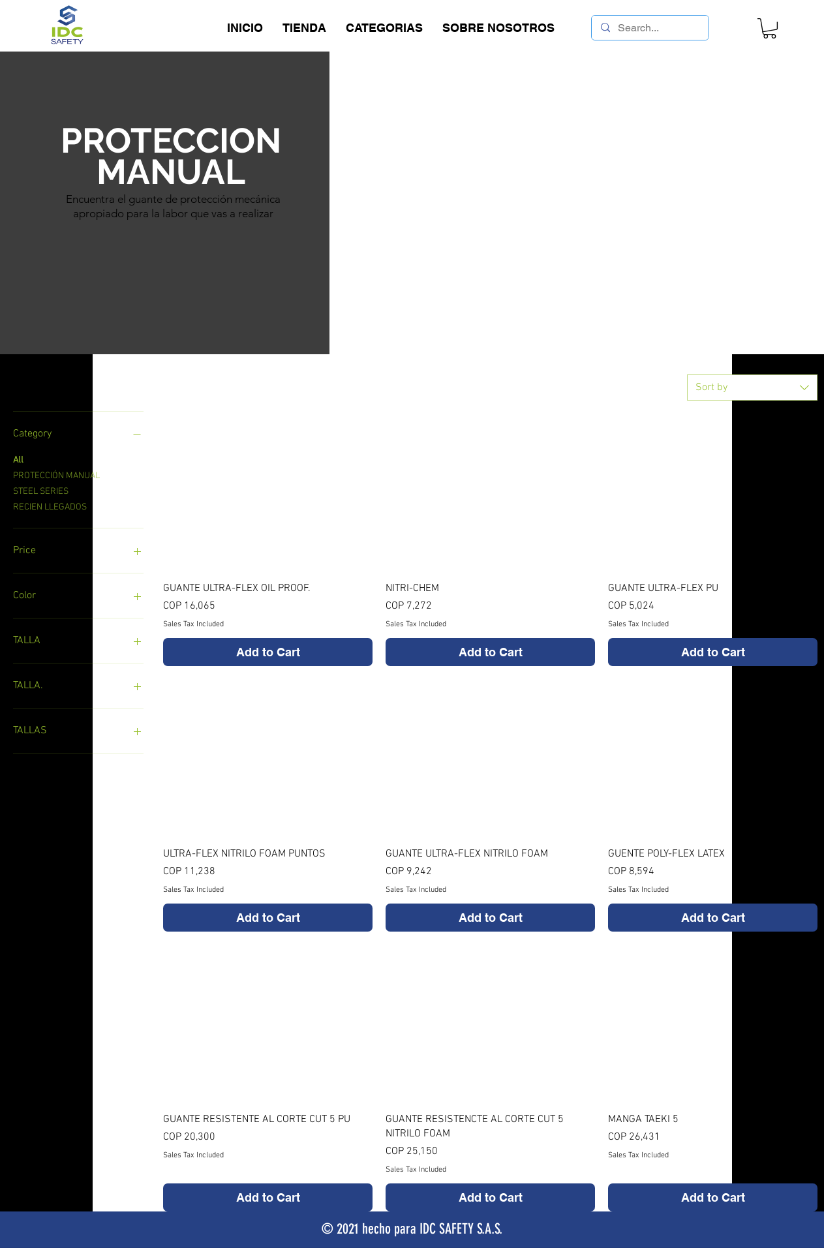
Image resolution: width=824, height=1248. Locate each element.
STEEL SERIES (41, 490)
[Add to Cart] (268, 652)
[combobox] (752, 387)
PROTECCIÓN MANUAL (56, 474)
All (18, 459)
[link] (769, 28)
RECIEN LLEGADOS (50, 506)
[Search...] (649, 28)
